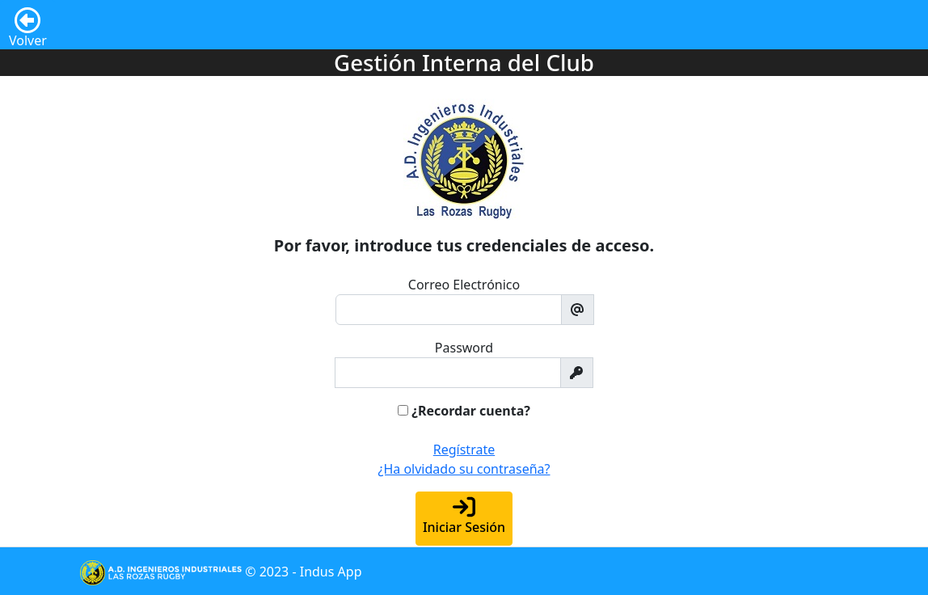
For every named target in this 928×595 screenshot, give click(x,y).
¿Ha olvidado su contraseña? (464, 469)
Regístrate (464, 449)
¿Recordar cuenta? (470, 411)
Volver (28, 21)
